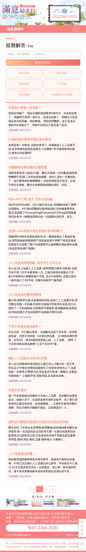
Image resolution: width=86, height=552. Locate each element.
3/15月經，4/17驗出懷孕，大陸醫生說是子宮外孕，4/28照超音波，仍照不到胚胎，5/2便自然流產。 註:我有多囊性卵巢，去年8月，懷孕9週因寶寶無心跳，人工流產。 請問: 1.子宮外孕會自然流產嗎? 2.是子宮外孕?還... (42, 338)
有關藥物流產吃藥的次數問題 (27, 167)
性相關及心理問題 (62, 94)
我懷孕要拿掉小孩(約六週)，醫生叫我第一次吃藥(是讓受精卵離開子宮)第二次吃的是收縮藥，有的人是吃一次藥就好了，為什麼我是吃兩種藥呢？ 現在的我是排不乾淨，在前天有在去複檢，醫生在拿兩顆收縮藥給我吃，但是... (42, 179)
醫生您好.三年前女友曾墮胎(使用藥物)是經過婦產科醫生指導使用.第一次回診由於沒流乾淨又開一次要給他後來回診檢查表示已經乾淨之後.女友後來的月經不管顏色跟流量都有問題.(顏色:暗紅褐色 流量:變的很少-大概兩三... (42, 433)
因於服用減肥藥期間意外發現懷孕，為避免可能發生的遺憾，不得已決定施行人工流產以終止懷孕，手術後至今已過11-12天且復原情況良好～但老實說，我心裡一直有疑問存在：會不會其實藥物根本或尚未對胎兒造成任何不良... (42, 465)
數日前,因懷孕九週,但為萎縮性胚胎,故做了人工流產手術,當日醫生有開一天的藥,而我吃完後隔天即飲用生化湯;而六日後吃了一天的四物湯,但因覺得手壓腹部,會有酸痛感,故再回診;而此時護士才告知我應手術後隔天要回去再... (43, 306)
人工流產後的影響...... (22, 454)
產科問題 (62, 73)
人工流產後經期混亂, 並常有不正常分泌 (34, 263)
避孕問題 (24, 83)
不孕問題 (62, 83)
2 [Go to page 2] (46, 489)
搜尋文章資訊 (43, 62)
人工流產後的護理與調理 (24, 294)
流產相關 (24, 94)
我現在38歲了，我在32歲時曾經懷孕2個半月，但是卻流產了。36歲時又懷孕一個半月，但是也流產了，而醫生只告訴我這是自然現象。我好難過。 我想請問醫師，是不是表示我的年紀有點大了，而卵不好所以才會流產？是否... (43, 119)
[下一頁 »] (53, 489)
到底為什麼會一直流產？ (24, 107)
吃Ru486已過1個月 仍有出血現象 (30, 199)
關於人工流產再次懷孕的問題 (27, 358)
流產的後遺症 (17, 390)
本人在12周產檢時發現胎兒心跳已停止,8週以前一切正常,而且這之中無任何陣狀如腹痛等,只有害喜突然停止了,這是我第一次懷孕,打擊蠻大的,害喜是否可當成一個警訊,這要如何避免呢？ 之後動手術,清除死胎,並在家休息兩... (42, 370)
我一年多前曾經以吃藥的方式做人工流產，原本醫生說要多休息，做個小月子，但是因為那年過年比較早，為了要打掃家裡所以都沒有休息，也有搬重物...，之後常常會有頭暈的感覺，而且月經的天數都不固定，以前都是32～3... (42, 401)
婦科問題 (24, 73)
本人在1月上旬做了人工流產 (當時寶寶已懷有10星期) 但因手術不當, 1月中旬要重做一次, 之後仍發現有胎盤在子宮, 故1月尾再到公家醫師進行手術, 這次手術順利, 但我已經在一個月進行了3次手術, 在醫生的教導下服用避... (42, 274)
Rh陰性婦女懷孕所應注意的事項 (29, 139)
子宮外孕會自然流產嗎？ (24, 326)
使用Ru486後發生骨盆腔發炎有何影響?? (35, 231)
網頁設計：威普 (73, 535)
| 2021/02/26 (24, 130)
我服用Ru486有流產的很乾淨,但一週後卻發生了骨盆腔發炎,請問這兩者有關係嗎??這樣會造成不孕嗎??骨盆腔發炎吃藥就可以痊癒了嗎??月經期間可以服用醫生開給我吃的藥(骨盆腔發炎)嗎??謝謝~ (43, 242)
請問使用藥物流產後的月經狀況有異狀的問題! (38, 422)
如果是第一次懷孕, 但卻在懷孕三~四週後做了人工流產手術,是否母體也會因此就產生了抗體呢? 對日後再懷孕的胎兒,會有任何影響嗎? (41, 149)
